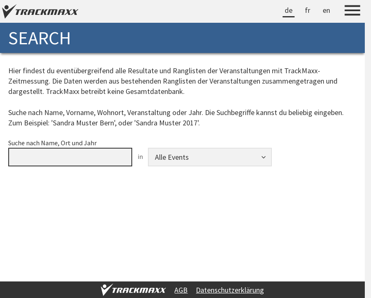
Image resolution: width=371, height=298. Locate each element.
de (289, 10)
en (326, 10)
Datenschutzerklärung (230, 290)
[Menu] (352, 11)
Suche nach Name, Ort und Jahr (52, 143)
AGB (181, 290)
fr (307, 10)
